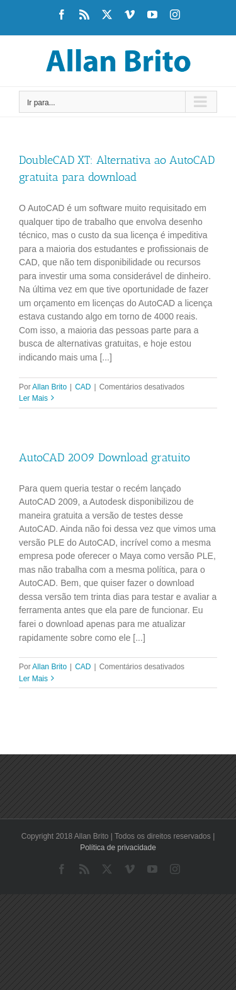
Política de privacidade (118, 847)
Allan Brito (49, 387)
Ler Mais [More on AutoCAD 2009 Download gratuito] (33, 678)
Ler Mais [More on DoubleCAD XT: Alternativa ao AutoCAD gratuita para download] (33, 398)
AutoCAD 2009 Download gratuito (104, 457)
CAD (83, 387)
